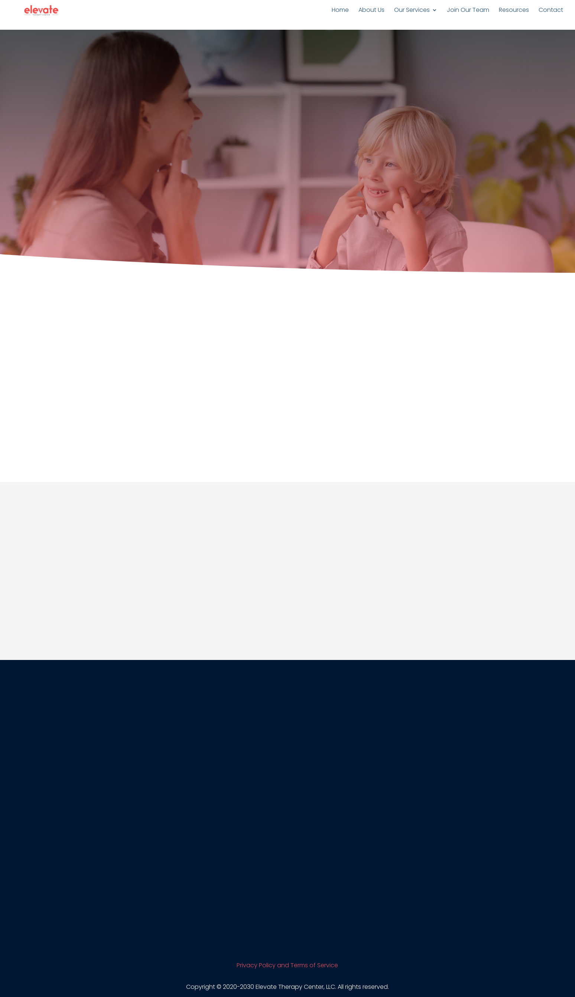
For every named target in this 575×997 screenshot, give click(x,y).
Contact (551, 10)
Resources (514, 10)
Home (340, 10)
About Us (371, 10)
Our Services (412, 10)
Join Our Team (468, 10)
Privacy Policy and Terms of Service (287, 965)
